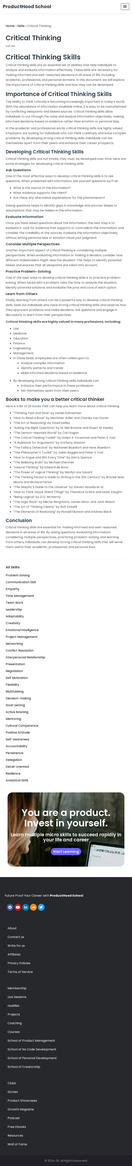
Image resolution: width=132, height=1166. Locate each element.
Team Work (14, 602)
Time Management (20, 596)
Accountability (16, 746)
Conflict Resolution (20, 650)
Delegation (14, 760)
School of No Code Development (32, 1049)
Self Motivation (17, 678)
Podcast (14, 1118)
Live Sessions (17, 997)
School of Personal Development (32, 1058)
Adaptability (15, 616)
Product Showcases (22, 1100)
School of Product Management (31, 1040)
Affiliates (14, 954)
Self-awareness (17, 739)
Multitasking (15, 691)
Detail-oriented (17, 766)
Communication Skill (21, 582)
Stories (13, 1092)
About (12, 928)
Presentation (15, 664)
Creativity (13, 623)
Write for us (16, 946)
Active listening (17, 712)
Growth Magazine (21, 1109)
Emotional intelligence (22, 630)
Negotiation (14, 671)
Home (10, 26)
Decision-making (18, 698)
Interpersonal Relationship (25, 657)
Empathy (12, 589)
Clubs (12, 1083)
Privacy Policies (19, 963)
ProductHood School (27, 6)
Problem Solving (18, 575)
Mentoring (13, 719)
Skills (20, 26)
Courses (14, 1032)
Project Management (22, 637)
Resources (15, 1135)
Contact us (16, 937)
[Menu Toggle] (125, 6)
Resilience (13, 773)
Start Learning (66, 851)
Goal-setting (15, 705)
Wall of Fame (17, 1144)
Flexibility (12, 684)
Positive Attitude (18, 732)
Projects (14, 1014)
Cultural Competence (22, 725)
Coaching (15, 1023)
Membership (17, 988)
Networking (14, 643)
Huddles (13, 1005)
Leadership (14, 609)
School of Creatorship (24, 1067)
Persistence (14, 753)
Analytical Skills (17, 780)
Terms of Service (20, 972)
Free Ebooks (17, 1127)
